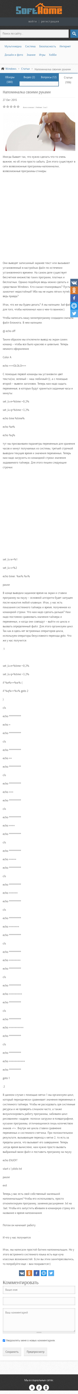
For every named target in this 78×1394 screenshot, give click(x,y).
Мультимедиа (13, 46)
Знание (31, 55)
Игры (42, 55)
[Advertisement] (39, 216)
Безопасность (47, 46)
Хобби (53, 55)
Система (30, 46)
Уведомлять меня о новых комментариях (30, 1340)
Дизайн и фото (14, 55)
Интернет (65, 46)
